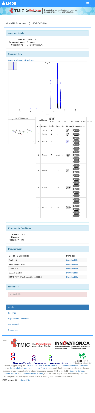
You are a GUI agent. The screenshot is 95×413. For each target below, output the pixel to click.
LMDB (11, 3)
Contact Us (25, 380)
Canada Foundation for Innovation (74, 365)
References (13, 330)
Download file (72, 260)
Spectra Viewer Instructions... (21, 60)
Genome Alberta (10, 374)
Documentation (14, 324)
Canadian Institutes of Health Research (42, 365)
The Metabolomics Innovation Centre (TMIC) (28, 368)
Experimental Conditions (18, 319)
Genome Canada (77, 371)
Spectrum (12, 313)
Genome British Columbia (32, 374)
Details (11, 307)
